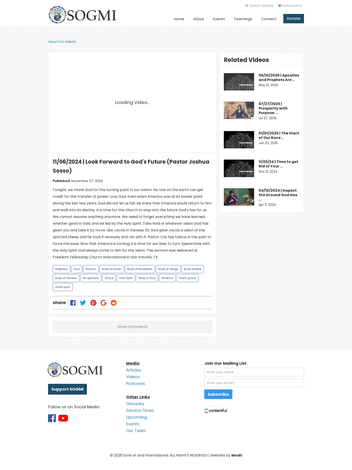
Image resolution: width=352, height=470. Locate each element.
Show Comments (132, 326)
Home (179, 19)
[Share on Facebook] (73, 302)
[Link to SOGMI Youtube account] (63, 418)
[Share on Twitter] (83, 302)
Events (219, 19)
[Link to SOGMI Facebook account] (52, 418)
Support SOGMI (67, 389)
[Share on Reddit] (113, 302)
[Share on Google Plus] (103, 302)
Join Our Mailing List (225, 363)
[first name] (254, 372)
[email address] (254, 383)
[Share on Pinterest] (93, 302)
